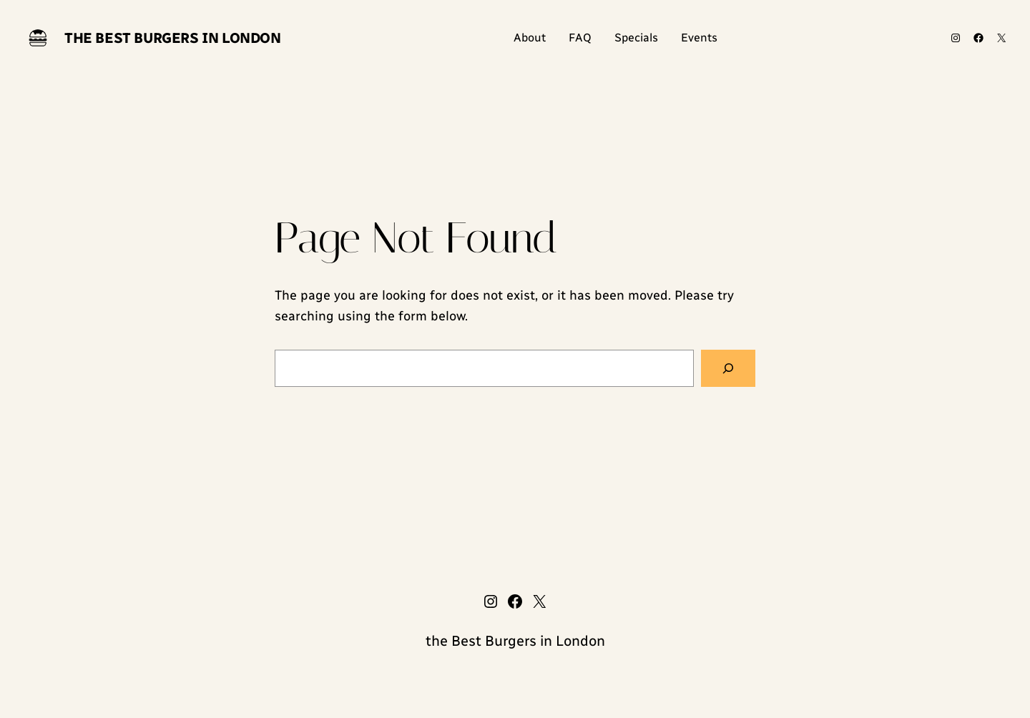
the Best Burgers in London (172, 37)
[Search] (728, 368)
